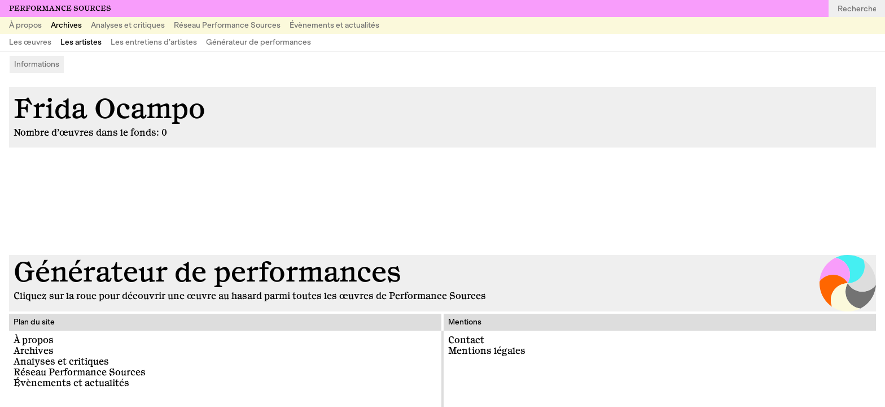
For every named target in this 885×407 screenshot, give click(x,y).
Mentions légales (486, 351)
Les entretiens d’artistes (154, 42)
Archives (66, 25)
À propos (25, 25)
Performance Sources (60, 8)
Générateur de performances (258, 42)
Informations (36, 64)
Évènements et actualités (334, 25)
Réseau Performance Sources (227, 25)
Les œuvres (30, 42)
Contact (466, 340)
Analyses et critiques (128, 25)
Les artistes (81, 42)
